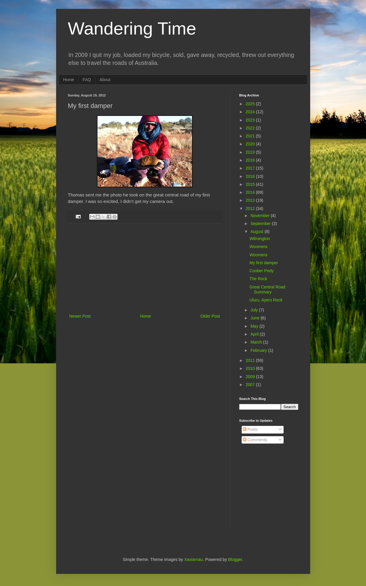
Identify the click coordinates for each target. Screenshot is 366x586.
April (255, 334)
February (259, 350)
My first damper (263, 262)
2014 (250, 192)
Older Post (210, 316)
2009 (250, 376)
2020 (250, 144)
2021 (250, 136)
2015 (250, 184)
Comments (255, 439)
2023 (250, 120)
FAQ (87, 79)
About (105, 79)
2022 (250, 128)
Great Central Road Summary (267, 289)
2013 (250, 200)
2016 (250, 176)
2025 (250, 103)
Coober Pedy (261, 270)
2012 (250, 208)
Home (68, 79)
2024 (250, 111)
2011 (250, 360)
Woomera (258, 246)
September (261, 223)
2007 (250, 384)
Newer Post (80, 316)
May (254, 326)
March (256, 342)
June (255, 318)
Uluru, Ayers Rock (265, 300)
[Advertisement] (144, 268)
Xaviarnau (193, 559)
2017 (250, 168)
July (254, 310)
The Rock (258, 278)
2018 (250, 160)
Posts (250, 429)
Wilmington (259, 238)
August (257, 231)
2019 (250, 152)
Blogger (235, 559)
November (260, 215)
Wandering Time (132, 28)
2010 (250, 368)
